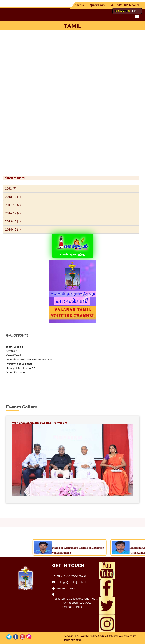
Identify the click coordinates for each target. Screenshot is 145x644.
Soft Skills (11, 351)
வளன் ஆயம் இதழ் (72, 245)
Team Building (14, 346)
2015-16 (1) (13, 221)
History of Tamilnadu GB (20, 368)
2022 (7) (10, 188)
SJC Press (78, 5)
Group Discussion (16, 372)
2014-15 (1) (13, 229)
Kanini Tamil (13, 355)
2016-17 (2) (13, 213)
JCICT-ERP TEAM (73, 640)
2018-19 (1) (13, 196)
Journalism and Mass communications (29, 359)
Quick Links (97, 5)
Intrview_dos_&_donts (19, 364)
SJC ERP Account (125, 5)
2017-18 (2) (13, 205)
